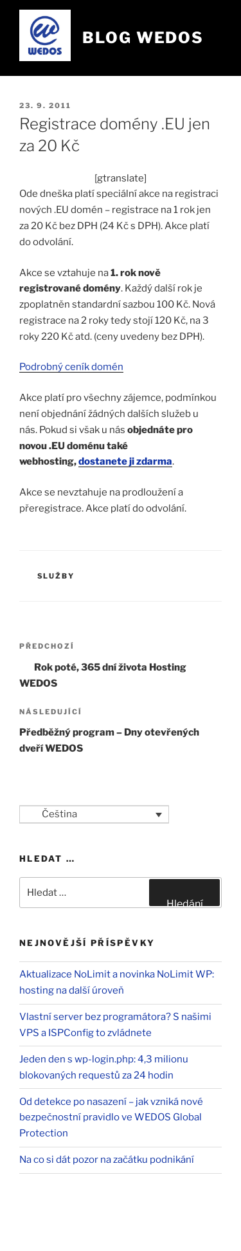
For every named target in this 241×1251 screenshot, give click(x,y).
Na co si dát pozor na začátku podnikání (106, 1159)
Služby (56, 575)
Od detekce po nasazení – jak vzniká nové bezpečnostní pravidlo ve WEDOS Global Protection (111, 1118)
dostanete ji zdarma (125, 461)
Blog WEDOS (143, 37)
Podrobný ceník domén (71, 367)
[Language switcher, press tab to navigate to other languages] (94, 815)
